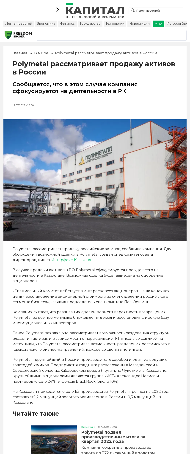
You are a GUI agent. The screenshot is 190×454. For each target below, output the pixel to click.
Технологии (114, 23)
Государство (90, 23)
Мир (158, 23)
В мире (41, 53)
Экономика (46, 23)
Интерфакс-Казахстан (72, 260)
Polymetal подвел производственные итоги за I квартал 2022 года (114, 437)
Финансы (67, 23)
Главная (20, 53)
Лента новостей (18, 23)
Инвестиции (139, 23)
